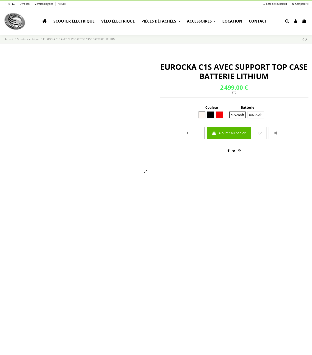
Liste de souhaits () (275, 3)
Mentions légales (44, 3)
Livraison (25, 3)
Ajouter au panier (229, 133)
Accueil (62, 3)
